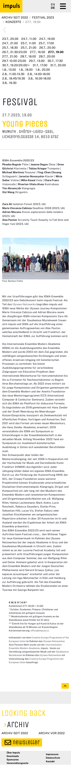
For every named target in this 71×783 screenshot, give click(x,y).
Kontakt (50, 761)
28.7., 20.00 (47, 56)
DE (53, 8)
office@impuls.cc (40, 630)
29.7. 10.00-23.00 (14, 61)
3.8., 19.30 (9, 83)
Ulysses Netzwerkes (54, 641)
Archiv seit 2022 (14, 17)
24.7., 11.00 (28, 39)
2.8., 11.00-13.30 (13, 74)
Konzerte (13, 22)
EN (53, 4)
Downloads (13, 756)
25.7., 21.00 (28, 47)
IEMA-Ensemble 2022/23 (18, 160)
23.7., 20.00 (10, 39)
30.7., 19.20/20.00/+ (16, 65)
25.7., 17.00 (46, 43)
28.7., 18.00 (28, 56)
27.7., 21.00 (9, 56)
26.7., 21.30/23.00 (14, 52)
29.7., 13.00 (37, 61)
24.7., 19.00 (47, 39)
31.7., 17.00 (40, 65)
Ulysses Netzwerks (24, 304)
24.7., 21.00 (10, 43)
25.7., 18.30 (10, 47)
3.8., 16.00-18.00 (39, 78)
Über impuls (13, 752)
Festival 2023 (43, 17)
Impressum (52, 754)
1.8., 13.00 (9, 69)
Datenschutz (53, 757)
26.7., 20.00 (47, 47)
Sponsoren (13, 759)
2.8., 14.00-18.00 (38, 74)
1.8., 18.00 (26, 69)
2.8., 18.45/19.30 (13, 78)
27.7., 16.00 (37, 52)
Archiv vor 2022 (52, 733)
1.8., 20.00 (43, 69)
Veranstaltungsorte (17, 763)
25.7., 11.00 (28, 43)
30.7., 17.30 (55, 61)
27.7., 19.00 (55, 52)
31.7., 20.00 (58, 65)
